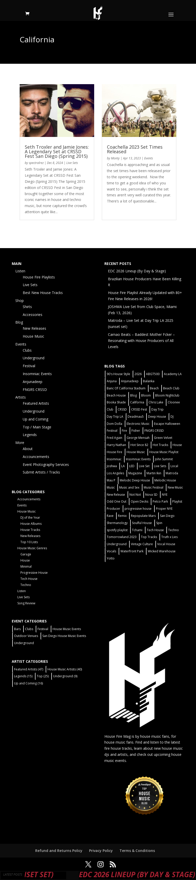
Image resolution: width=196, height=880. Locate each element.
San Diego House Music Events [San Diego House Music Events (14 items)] (64, 636)
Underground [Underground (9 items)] (65, 676)
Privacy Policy (101, 850)
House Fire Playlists (39, 277)
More (19, 442)
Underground (33, 357)
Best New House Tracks (43, 292)
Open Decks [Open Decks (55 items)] (139, 501)
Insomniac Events (37, 373)
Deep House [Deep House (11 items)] (157, 416)
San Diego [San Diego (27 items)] (167, 516)
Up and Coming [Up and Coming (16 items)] (28, 683)
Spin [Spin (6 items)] (159, 523)
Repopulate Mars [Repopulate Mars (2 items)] (143, 516)
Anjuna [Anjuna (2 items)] (112, 381)
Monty (115, 158)
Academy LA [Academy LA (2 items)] (173, 374)
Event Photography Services (46, 464)
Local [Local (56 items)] (174, 466)
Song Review (26, 603)
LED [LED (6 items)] (131, 466)
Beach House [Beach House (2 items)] (116, 395)
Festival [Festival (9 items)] (43, 629)
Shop (19, 300)
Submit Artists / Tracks (41, 472)
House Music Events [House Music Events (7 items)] (67, 629)
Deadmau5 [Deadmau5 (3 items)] (136, 416)
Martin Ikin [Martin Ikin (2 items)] (153, 473)
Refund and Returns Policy (58, 850)
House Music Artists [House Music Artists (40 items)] (64, 669)
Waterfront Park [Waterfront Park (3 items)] (131, 551)
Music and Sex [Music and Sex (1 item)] (129, 487)
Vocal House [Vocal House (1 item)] (166, 544)
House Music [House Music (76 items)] (136, 452)
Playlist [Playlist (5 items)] (177, 501)
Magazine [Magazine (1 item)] (135, 473)
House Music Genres (32, 548)
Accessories (32, 314)
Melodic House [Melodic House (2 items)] (165, 480)
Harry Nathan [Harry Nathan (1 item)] (116, 445)
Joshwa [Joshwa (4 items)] (112, 466)
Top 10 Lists (29, 542)
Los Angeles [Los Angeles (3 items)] (115, 473)
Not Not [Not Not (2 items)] (135, 494)
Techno (25, 585)
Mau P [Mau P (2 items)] (111, 480)
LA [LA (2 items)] (123, 466)
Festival (29, 365)
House (25, 560)
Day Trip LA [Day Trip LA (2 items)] (115, 416)
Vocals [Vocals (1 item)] (111, 551)
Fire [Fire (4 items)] (124, 430)
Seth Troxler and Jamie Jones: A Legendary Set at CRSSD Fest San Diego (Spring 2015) (57, 151)
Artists (20, 397)
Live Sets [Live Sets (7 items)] (160, 466)
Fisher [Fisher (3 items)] (135, 430)
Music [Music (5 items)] (111, 487)
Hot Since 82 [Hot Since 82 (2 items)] (139, 445)
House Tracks (30, 530)
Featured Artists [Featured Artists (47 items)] (28, 669)
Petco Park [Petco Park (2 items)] (160, 501)
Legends (30, 434)
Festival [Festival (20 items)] (112, 430)
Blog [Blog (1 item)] (133, 395)
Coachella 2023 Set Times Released (135, 149)
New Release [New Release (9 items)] (116, 494)
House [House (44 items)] (177, 445)
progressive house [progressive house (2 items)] (138, 508)
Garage (25, 554)
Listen (20, 271)
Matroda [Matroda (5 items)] (172, 473)
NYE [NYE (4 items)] (164, 494)
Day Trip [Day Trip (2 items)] (157, 409)
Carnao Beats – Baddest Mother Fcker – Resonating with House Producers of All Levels (141, 340)
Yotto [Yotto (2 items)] (111, 558)
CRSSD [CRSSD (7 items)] (122, 409)
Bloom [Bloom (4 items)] (146, 395)
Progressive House (34, 572)
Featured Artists (36, 403)
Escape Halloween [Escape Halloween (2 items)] (167, 424)
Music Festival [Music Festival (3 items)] (153, 487)
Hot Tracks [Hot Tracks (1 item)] (160, 445)
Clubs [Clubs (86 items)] (29, 629)
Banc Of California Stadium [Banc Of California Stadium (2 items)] (126, 388)
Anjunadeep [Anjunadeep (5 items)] (130, 381)
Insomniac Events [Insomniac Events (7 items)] (138, 459)
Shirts (27, 306)
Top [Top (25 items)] (43, 676)
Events (148, 158)
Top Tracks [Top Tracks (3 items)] (149, 537)
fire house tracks (118, 748)
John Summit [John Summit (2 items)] (164, 459)
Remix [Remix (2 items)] (122, 516)
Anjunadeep (32, 381)
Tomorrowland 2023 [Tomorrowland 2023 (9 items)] (122, 537)
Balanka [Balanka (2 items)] (148, 381)
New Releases (34, 328)
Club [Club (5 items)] (110, 409)
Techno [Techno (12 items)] (173, 530)
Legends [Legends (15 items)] (23, 676)
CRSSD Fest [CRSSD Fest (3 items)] (139, 409)
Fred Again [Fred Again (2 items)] (114, 438)
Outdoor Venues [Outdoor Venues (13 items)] (26, 636)
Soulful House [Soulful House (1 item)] (142, 523)
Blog (19, 322)
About (28, 448)
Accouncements (36, 456)
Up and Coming (35, 419)
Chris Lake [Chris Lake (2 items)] (156, 402)
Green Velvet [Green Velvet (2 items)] (163, 438)
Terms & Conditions (137, 850)
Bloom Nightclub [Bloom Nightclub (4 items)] (167, 395)
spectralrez (36, 163)
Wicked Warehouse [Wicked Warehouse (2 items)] (162, 551)
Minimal (26, 566)
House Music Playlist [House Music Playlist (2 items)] (163, 452)
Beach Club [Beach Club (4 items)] (171, 388)
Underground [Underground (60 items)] (117, 544)
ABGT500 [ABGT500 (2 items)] (153, 374)
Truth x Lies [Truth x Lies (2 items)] (169, 537)
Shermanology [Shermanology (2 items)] (117, 523)
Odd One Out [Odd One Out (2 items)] (116, 501)
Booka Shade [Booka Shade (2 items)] (116, 402)
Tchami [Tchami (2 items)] (137, 530)
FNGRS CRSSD (35, 389)
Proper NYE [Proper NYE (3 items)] (164, 508)
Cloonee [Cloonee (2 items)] (174, 402)
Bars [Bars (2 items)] (17, 629)
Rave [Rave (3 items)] (110, 516)
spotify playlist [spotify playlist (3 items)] (117, 530)
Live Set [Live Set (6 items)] (144, 466)
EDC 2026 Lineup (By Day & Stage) (137, 271)
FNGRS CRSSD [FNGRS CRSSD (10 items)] (154, 430)
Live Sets (72, 163)
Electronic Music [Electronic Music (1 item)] (138, 424)
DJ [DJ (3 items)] (172, 416)
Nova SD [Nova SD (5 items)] (151, 494)
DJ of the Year (30, 517)
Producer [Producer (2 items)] (113, 508)
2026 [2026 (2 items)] (138, 374)
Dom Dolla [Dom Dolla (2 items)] (114, 424)
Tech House (29, 579)
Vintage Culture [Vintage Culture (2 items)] (142, 544)
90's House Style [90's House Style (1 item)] (118, 374)
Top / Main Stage (37, 427)
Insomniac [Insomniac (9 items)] (114, 459)
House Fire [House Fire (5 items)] (114, 452)
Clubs (27, 350)
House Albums (31, 523)
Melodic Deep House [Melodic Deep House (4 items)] (135, 480)
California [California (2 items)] (137, 402)
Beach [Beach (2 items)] (154, 388)
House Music (33, 336)
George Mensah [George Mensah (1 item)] (138, 438)
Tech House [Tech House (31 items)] (155, 530)
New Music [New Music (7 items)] (175, 487)
